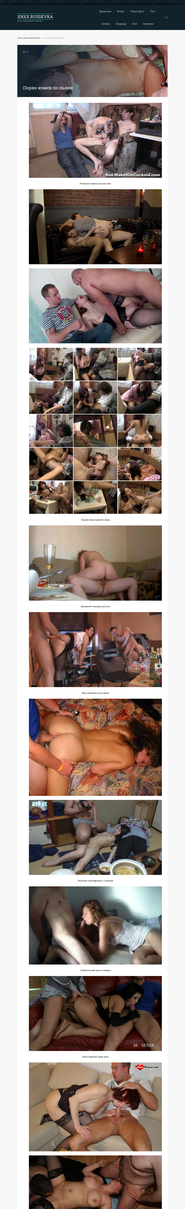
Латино (126, 11)
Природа (141, 11)
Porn (155, 11)
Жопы (81, 11)
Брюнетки (66, 11)
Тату (113, 11)
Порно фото (98, 11)
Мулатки (109, 23)
